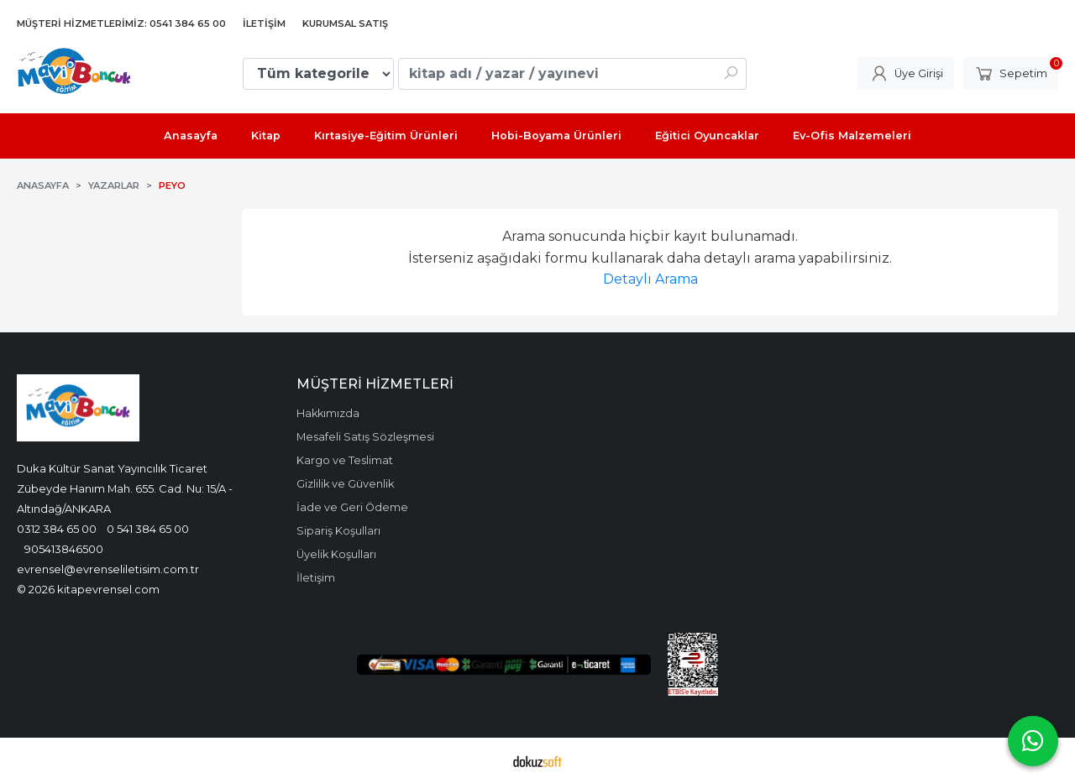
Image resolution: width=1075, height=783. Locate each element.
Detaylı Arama (650, 279)
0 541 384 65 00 (148, 528)
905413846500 (63, 549)
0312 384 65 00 (57, 528)
